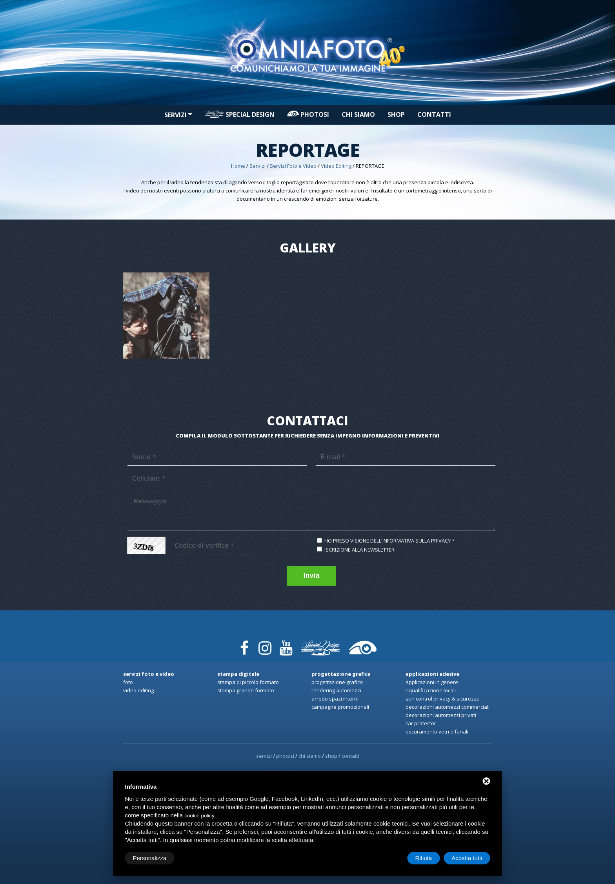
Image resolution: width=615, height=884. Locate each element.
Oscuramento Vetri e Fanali (437, 731)
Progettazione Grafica (337, 682)
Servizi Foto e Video (293, 165)
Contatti (434, 114)
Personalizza (150, 858)
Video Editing (336, 165)
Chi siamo (358, 114)
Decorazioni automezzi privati (441, 715)
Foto (128, 682)
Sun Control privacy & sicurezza (443, 698)
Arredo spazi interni (334, 698)
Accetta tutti (466, 858)
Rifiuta (423, 858)
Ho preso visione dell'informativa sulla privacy (387, 540)
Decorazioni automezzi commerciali (447, 706)
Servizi (178, 115)
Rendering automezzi (336, 690)
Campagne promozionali (340, 706)
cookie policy (199, 816)
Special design (239, 114)
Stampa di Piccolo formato (248, 682)
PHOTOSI (308, 114)
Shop (396, 114)
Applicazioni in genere (432, 682)
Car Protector (421, 723)
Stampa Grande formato (245, 690)
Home (238, 165)
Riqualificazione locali (431, 690)
